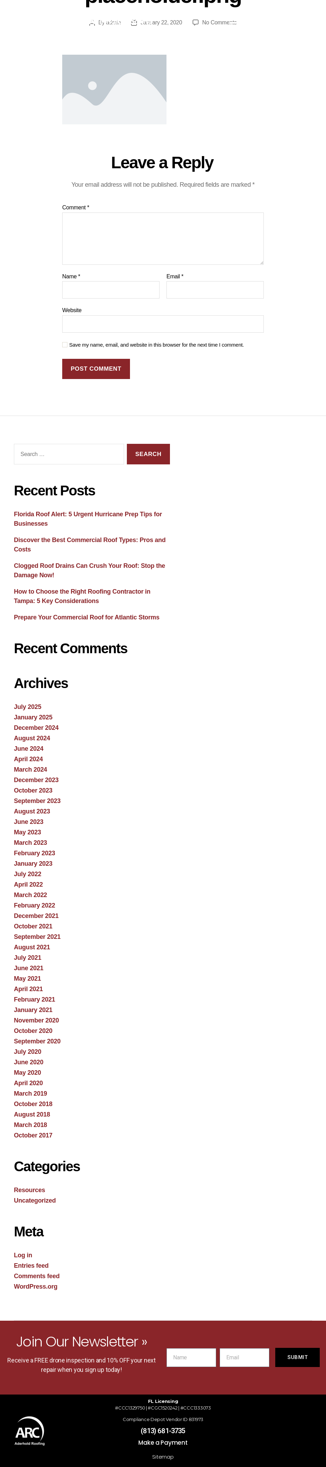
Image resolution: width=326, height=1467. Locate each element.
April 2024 (28, 759)
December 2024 (36, 727)
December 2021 (36, 915)
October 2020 (33, 1030)
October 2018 (33, 1104)
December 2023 (36, 780)
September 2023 (37, 800)
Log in (23, 1255)
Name (71, 276)
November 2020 (36, 1020)
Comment (75, 207)
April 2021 (28, 989)
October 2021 (33, 926)
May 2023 (27, 832)
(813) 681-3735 (163, 1431)
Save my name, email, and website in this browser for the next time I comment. (156, 345)
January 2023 (33, 863)
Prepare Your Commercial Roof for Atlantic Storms (87, 617)
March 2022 (30, 894)
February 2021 (34, 999)
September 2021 (37, 936)
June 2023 (28, 821)
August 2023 (32, 811)
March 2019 (30, 1093)
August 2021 (32, 947)
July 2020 (27, 1051)
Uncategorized (35, 1200)
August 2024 (32, 738)
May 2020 (27, 1072)
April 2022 (28, 884)
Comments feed (37, 1276)
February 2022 (34, 905)
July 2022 (27, 874)
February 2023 (34, 853)
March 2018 (30, 1124)
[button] (235, 19)
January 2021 (33, 1009)
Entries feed (31, 1265)
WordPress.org (35, 1286)
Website (72, 310)
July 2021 (27, 957)
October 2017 (33, 1135)
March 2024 (30, 769)
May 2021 (27, 978)
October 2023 (33, 790)
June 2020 (28, 1062)
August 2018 (32, 1114)
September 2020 (37, 1041)
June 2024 (28, 748)
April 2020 (28, 1083)
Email (175, 276)
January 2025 (33, 717)
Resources (29, 1190)
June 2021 (28, 968)
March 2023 (30, 842)
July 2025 (27, 706)
